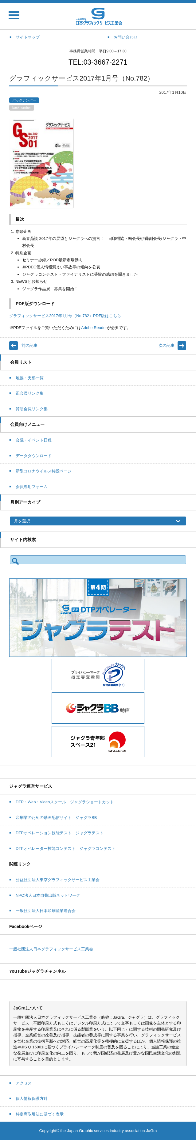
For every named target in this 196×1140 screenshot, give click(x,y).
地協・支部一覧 (30, 378)
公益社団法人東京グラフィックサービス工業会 (58, 879)
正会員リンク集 (30, 393)
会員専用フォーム (32, 486)
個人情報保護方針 (32, 1098)
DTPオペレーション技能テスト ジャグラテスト (60, 833)
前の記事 (29, 345)
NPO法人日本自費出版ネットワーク (48, 895)
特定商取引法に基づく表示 (40, 1114)
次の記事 (166, 345)
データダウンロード (34, 455)
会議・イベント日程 (34, 440)
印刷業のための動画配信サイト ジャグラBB (56, 817)
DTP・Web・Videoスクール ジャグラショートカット (65, 802)
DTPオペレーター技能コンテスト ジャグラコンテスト (66, 848)
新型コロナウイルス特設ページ (44, 471)
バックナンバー (24, 100)
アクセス (24, 1083)
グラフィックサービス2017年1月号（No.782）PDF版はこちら (65, 315)
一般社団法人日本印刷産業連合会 (46, 910)
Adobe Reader (94, 327)
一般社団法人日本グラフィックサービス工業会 (51, 949)
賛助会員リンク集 (32, 409)
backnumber (21, 107)
